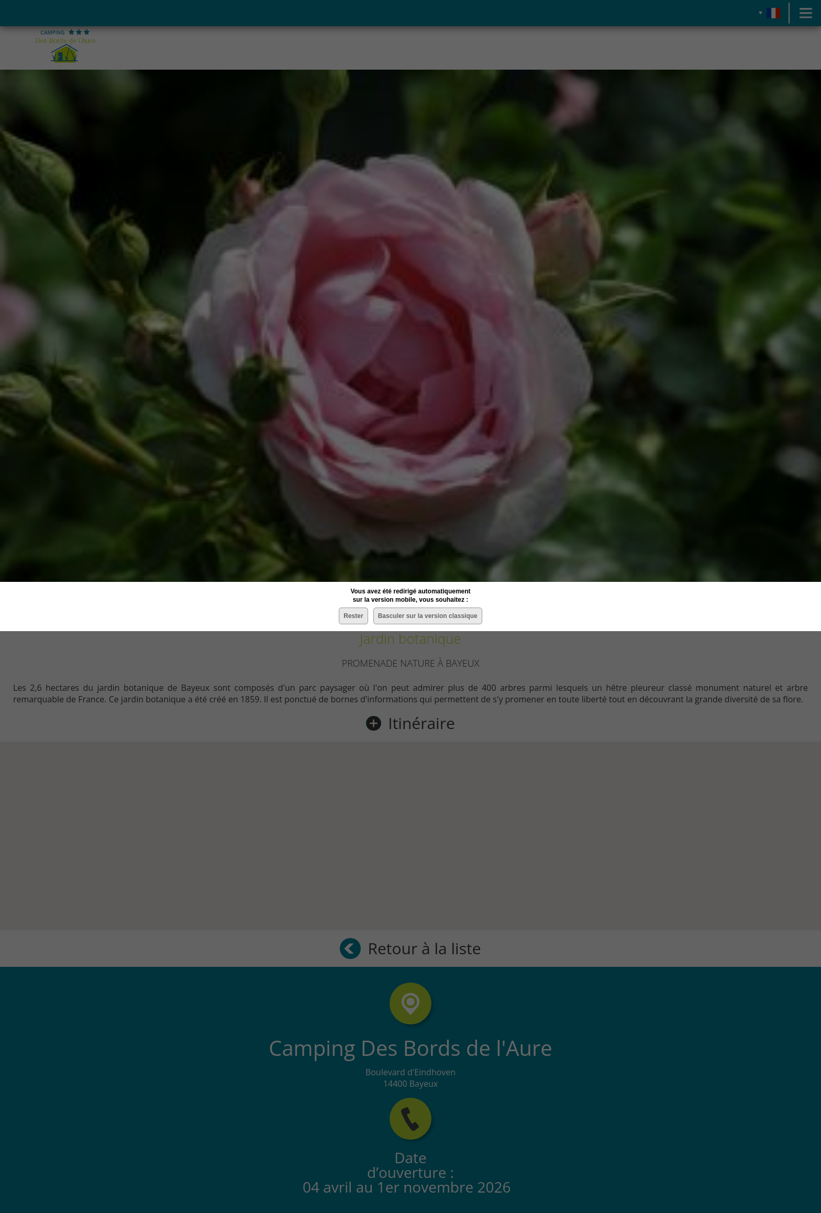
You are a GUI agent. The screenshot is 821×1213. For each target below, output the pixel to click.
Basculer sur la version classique (428, 616)
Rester (353, 616)
